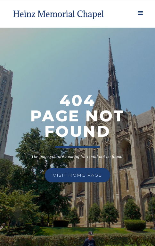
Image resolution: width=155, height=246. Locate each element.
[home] (57, 12)
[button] (140, 12)
